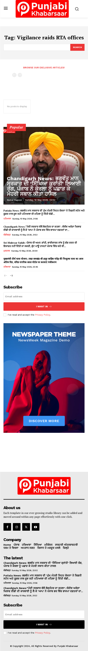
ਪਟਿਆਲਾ (7, 219)
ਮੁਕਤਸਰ (6, 251)
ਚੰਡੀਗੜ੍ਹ (7, 235)
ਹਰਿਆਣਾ (6, 267)
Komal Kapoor (14, 200)
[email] (44, 296)
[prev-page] (14, 75)
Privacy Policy (42, 315)
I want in (44, 306)
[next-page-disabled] (20, 75)
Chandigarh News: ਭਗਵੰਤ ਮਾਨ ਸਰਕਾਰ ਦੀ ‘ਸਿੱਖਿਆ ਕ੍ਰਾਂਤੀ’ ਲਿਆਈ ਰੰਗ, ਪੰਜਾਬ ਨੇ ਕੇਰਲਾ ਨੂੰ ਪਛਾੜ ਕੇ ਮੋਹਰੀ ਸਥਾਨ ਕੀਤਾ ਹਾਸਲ (44, 186)
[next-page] (11, 276)
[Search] (77, 47)
